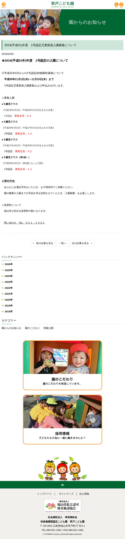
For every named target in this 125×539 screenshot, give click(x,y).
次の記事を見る (82, 243)
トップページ (44, 494)
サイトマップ (66, 494)
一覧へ (62, 243)
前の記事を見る (43, 243)
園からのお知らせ (11, 328)
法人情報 (84, 494)
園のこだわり (32, 328)
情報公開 (48, 328)
